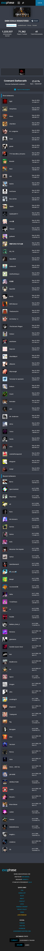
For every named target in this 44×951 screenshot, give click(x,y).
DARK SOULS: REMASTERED (17, 21)
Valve (30, 882)
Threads (22, 923)
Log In (40, 3)
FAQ (22, 890)
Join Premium (22, 915)
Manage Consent (22, 906)
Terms (22, 912)
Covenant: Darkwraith (15, 80)
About (22, 898)
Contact (22, 901)
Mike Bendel (26, 877)
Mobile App (22, 893)
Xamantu (25, 879)
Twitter (22, 926)
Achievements (11, 25)
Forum (35, 25)
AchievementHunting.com (22, 931)
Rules (22, 895)
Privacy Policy (22, 909)
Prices (29, 25)
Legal (22, 904)
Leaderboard (22, 25)
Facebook (22, 928)
